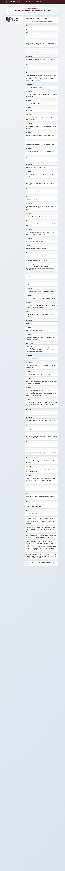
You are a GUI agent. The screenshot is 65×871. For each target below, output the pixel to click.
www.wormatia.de (51, 1)
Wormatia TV (36, 1)
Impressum (42, 1)
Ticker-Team (28, 1)
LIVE (18, 1)
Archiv (23, 1)
